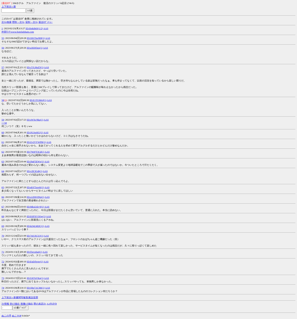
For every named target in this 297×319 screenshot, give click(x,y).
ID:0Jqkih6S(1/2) (34, 28)
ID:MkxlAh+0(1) (35, 206)
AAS (45, 28)
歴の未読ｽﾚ (40, 303)
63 (3, 161)
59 (3, 119)
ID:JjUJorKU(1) (35, 132)
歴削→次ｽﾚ (18, 22)
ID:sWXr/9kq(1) (35, 119)
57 (3, 67)
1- (12, 6)
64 (3, 171)
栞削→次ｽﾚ (31, 22)
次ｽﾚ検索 (7, 22)
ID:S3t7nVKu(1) (35, 278)
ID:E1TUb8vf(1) (38, 100)
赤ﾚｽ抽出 (15, 303)
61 (3, 142)
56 (3, 47)
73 (3, 278)
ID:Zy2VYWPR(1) (36, 142)
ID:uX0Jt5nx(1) (35, 47)
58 (3, 100)
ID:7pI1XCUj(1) (35, 235)
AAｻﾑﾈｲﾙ (52, 303)
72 (3, 261)
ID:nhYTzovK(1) (35, 187)
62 (3, 151)
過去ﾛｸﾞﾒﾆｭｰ (45, 22)
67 (3, 206)
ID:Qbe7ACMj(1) (36, 287)
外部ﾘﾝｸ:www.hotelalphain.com (18, 31)
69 (3, 226)
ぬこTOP (16, 315)
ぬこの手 (6, 315)
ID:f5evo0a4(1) (34, 251)
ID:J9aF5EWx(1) (35, 161)
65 (3, 187)
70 (3, 235)
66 (3, 197)
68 (3, 216)
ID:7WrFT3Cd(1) (35, 151)
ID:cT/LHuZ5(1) (35, 67)
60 (3, 132)
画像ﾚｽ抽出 (26, 303)
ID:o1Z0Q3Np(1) (35, 197)
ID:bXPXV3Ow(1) (36, 216)
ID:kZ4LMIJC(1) (35, 226)
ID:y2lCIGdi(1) (34, 171)
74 (3, 287)
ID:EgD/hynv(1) (35, 261)
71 (3, 251)
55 (3, 38)
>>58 (4, 123)
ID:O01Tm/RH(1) (36, 38)
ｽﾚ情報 (5, 303)
